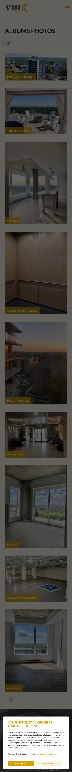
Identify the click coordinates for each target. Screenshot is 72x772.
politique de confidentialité (48, 757)
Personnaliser (49, 766)
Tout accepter (21, 766)
